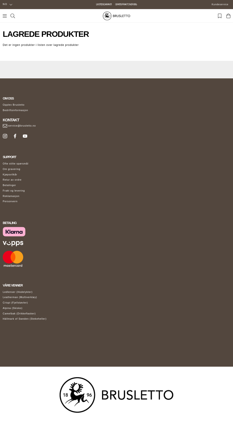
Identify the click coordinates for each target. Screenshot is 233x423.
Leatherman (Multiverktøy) (20, 297)
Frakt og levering (14, 190)
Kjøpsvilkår (10, 174)
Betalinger (9, 185)
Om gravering (11, 169)
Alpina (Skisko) (13, 308)
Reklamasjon (11, 196)
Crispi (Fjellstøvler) (15, 302)
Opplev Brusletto (14, 104)
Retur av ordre (12, 179)
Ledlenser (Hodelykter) (18, 292)
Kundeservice (220, 4)
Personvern (10, 201)
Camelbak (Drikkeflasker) (19, 313)
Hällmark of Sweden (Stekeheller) (25, 318)
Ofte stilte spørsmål (15, 163)
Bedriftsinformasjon (15, 110)
